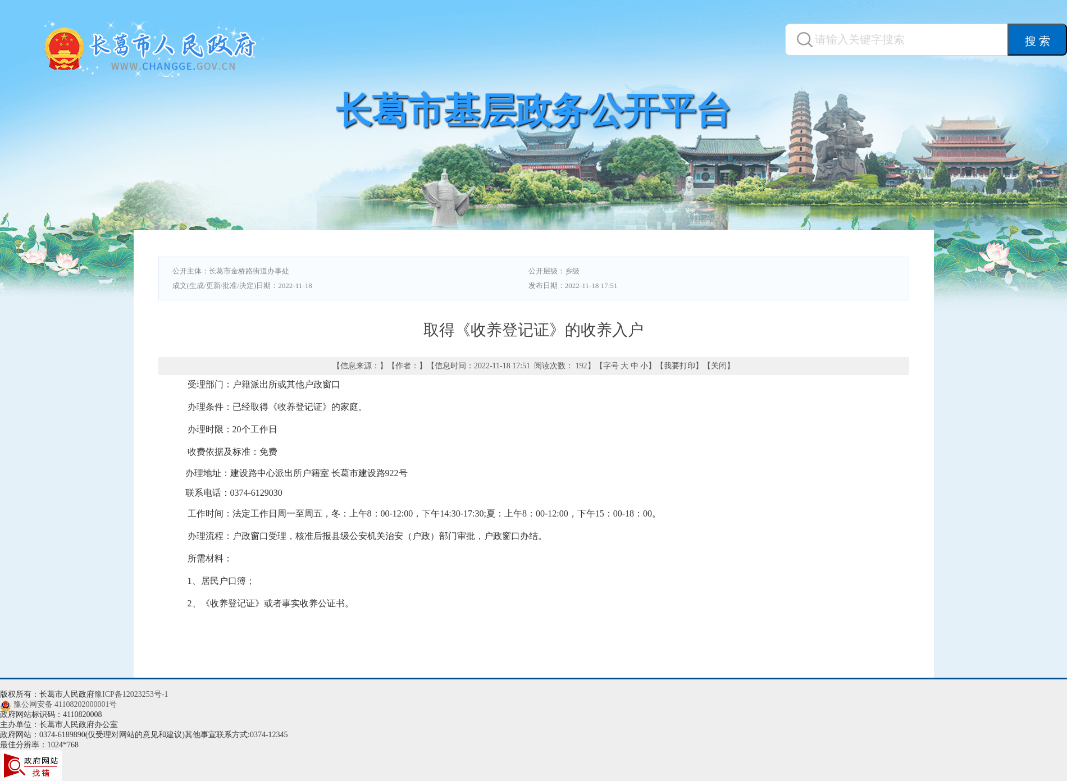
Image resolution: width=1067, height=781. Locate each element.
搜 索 (1037, 41)
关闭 (719, 366)
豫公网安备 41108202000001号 (65, 704)
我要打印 (679, 366)
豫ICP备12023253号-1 (131, 694)
